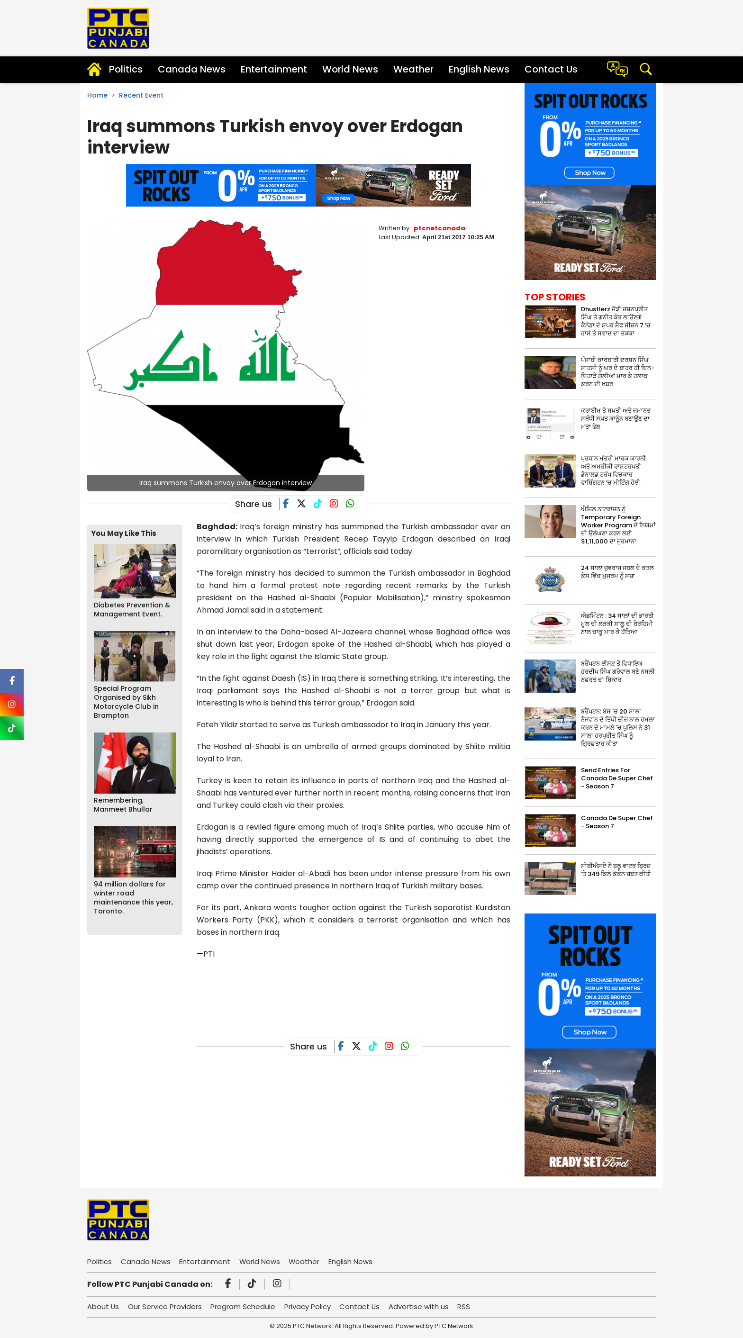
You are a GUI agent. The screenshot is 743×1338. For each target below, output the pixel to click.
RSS (466, 1306)
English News (479, 69)
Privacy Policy (308, 1306)
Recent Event (141, 95)
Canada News (192, 69)
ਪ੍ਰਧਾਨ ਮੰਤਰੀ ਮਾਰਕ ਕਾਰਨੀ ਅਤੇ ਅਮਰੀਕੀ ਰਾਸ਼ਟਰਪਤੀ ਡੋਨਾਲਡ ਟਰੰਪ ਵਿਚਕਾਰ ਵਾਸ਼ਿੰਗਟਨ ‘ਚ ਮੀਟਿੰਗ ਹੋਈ (613, 470)
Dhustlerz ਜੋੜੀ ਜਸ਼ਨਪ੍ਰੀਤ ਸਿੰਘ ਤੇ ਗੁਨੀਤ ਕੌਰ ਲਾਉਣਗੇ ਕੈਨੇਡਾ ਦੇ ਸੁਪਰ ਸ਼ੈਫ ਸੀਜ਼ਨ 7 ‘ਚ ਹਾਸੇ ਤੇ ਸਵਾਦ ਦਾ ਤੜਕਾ (616, 321)
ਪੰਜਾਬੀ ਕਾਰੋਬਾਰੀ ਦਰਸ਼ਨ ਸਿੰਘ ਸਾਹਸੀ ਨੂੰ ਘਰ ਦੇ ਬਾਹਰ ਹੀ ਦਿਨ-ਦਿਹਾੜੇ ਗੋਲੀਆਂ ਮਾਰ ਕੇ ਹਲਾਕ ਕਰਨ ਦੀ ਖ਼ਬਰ (617, 372)
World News (350, 69)
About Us (103, 1306)
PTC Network (454, 1325)
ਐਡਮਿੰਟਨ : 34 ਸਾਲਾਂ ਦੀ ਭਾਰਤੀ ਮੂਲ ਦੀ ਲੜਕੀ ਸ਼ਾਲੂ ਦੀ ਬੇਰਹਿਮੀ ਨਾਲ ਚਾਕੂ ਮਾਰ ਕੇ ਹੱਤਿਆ (617, 623)
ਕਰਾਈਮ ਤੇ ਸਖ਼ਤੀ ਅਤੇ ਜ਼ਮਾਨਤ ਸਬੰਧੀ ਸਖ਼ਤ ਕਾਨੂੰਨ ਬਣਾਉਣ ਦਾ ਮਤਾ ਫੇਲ (616, 418)
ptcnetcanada (439, 228)
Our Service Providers (165, 1306)
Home (97, 95)
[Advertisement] (369, 991)
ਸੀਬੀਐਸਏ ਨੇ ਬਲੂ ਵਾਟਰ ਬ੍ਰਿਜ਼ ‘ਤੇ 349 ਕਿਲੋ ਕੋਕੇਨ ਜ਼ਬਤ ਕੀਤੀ (616, 869)
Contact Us (551, 69)
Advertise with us (420, 1306)
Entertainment (274, 69)
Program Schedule (243, 1306)
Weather (413, 69)
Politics (126, 69)
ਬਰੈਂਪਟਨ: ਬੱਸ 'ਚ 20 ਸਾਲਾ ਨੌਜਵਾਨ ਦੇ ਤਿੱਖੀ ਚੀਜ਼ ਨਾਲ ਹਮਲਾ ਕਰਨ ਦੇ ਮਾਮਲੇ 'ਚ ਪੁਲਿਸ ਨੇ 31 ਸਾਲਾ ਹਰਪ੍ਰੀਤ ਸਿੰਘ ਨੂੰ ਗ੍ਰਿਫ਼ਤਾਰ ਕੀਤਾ (618, 727)
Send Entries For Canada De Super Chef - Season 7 (617, 778)
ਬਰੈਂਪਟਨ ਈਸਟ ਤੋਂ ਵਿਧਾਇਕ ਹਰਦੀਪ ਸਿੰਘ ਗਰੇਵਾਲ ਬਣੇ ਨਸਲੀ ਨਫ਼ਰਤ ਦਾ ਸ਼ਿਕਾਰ (618, 671)
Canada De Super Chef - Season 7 (617, 822)
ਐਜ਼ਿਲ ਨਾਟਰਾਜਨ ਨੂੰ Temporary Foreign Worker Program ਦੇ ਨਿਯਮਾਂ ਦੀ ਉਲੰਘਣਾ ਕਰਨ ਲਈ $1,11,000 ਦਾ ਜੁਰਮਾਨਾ (618, 525)
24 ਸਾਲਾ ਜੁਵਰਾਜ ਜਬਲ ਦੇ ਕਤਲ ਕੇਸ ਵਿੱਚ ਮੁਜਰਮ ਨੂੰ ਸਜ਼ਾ (617, 571)
